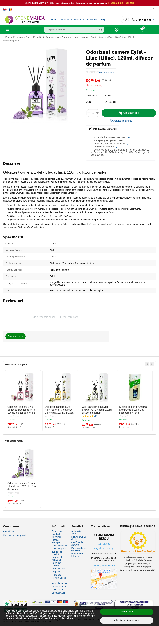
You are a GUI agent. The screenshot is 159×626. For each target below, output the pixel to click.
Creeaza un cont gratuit (14, 533)
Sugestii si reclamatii (57, 556)
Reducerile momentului (72, 19)
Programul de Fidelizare (121, 3)
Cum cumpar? (59, 546)
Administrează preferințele (126, 620)
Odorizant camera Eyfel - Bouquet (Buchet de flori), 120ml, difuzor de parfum (19, 409)
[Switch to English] (5, 9)
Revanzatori (58, 587)
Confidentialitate (59, 543)
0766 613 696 (142, 19)
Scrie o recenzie (105, 72)
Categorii (17, 29)
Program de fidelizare (77, 552)
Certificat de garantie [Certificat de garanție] (77, 541)
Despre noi (57, 529)
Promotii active (59, 566)
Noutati (54, 19)
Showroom (92, 19)
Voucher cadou (59, 584)
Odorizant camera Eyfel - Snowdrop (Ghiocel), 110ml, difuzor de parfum (95, 409)
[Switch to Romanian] (10, 9)
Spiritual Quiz (58, 590)
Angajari (56, 569)
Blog (102, 19)
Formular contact (56, 561)
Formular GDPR (59, 581)
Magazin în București (104, 546)
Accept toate (127, 611)
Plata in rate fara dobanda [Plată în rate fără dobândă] (79, 546)
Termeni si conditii (57, 550)
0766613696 (104, 541)
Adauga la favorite (121, 120)
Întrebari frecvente (56, 533)
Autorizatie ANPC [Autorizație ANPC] (76, 530)
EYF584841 (110, 102)
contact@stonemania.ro (103, 563)
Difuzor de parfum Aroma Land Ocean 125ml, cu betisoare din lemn (134, 409)
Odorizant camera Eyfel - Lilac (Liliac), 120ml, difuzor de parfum (22, 484)
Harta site (56, 572)
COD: (88, 102)
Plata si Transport (56, 538)
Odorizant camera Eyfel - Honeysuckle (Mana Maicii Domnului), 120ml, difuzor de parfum (59, 409)
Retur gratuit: (92, 95)
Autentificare (9, 529)
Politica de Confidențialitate (58, 618)
